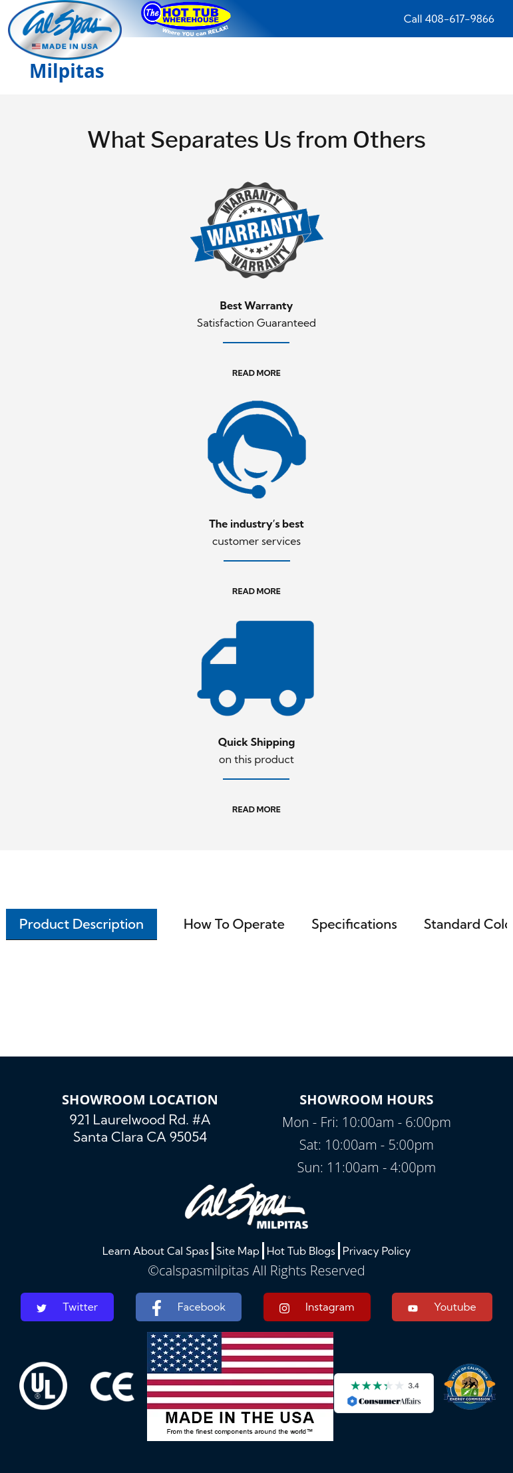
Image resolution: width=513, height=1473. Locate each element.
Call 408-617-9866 (449, 18)
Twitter (67, 1306)
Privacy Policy (377, 1250)
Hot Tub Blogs (301, 1250)
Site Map (237, 1250)
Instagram (317, 1307)
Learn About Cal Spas (155, 1250)
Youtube (442, 1306)
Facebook (189, 1308)
